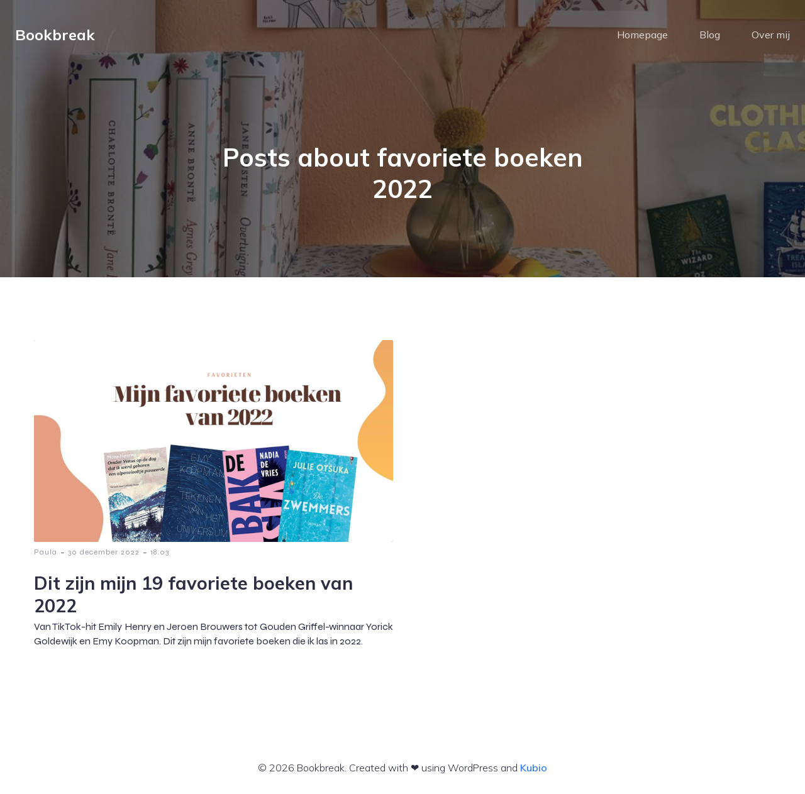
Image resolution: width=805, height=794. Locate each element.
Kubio (533, 767)
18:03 (159, 552)
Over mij (771, 34)
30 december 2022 (104, 552)
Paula (45, 552)
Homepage (642, 34)
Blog (709, 34)
